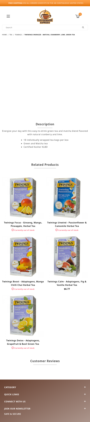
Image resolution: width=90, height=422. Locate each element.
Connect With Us (45, 401)
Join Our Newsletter (45, 408)
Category (45, 387)
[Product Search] (40, 27)
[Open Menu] (8, 16)
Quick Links (45, 394)
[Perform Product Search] (83, 27)
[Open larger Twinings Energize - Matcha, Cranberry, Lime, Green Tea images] (45, 76)
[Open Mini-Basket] (81, 16)
